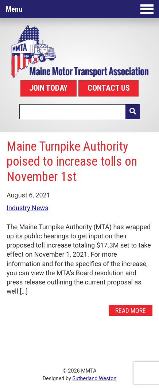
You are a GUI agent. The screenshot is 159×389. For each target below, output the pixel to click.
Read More (130, 310)
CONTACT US (109, 87)
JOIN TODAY (48, 87)
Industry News (28, 208)
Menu (80, 9)
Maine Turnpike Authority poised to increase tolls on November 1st (72, 161)
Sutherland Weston (94, 378)
